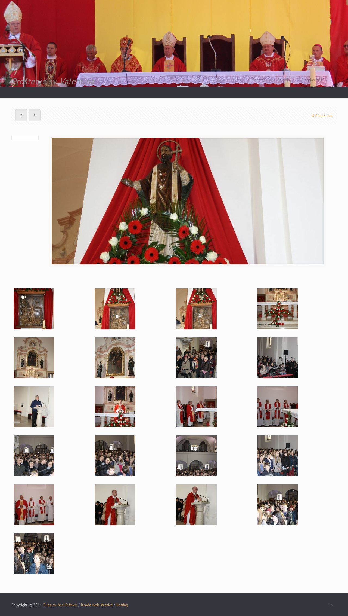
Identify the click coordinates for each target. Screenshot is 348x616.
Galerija (283, 79)
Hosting (122, 604)
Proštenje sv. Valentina (318, 86)
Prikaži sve (321, 115)
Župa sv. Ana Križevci (60, 604)
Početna (259, 79)
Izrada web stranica (97, 604)
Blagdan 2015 (313, 79)
